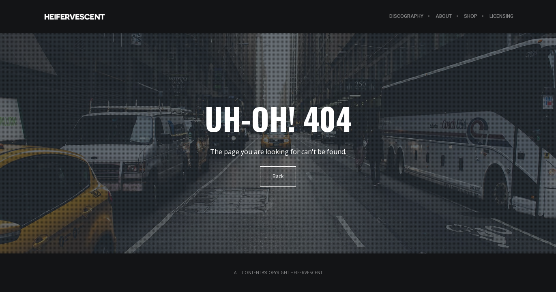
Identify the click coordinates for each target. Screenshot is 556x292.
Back (278, 176)
